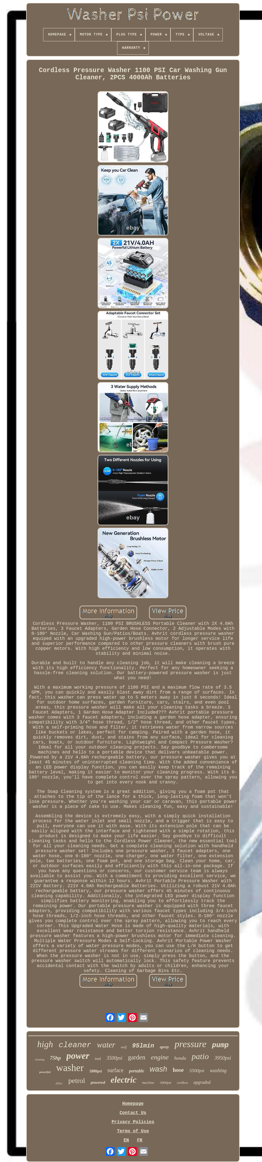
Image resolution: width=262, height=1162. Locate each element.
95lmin (143, 1045)
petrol (76, 1081)
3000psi (165, 1082)
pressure (191, 1044)
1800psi (95, 1071)
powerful (44, 1072)
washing (218, 1070)
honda (180, 1058)
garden (136, 1057)
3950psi (222, 1058)
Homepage (133, 1103)
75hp (55, 1058)
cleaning (39, 1059)
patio (200, 1056)
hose (178, 1070)
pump (220, 1045)
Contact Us (133, 1112)
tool (98, 1059)
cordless (182, 1083)
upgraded (202, 1082)
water (106, 1044)
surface (115, 1070)
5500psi (196, 1070)
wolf (124, 1047)
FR (139, 1140)
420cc (59, 1083)
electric (124, 1080)
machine (148, 1082)
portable (136, 1071)
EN (126, 1140)
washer (70, 1067)
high (45, 1044)
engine (160, 1057)
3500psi (114, 1058)
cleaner (75, 1045)
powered (98, 1082)
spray (164, 1047)
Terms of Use (133, 1131)
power (78, 1056)
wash (158, 1069)
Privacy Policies (133, 1122)
